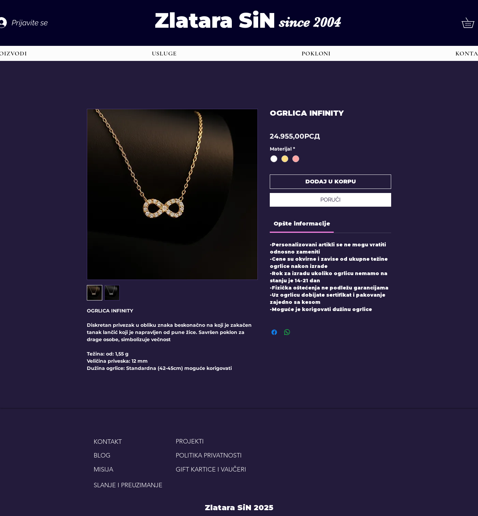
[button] (164, 53)
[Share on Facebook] (274, 332)
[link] (302, 223)
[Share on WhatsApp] (287, 332)
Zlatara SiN (215, 20)
